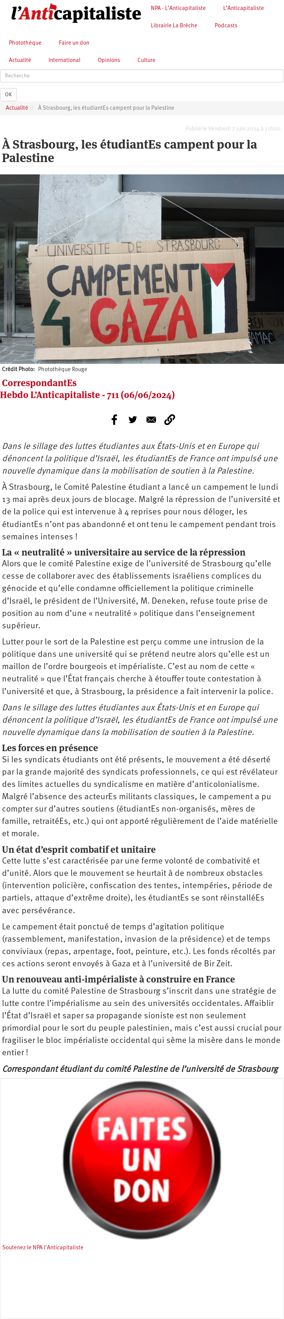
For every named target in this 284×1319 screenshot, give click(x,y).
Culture (146, 61)
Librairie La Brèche (174, 26)
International (64, 61)
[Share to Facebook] (114, 419)
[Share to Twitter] (132, 419)
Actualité (20, 61)
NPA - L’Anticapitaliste (178, 9)
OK (8, 94)
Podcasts (226, 26)
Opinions (109, 61)
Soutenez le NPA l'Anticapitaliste (43, 1248)
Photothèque (25, 43)
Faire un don (74, 43)
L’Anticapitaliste (243, 9)
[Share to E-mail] (151, 419)
